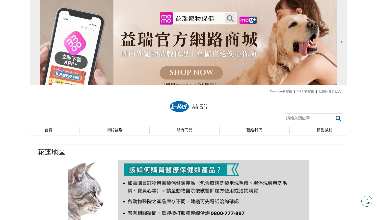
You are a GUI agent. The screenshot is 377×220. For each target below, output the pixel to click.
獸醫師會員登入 (330, 6)
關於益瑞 (115, 45)
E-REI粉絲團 (305, 6)
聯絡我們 (254, 45)
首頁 (49, 45)
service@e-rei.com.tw (242, 206)
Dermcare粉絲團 (281, 6)
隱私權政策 (188, 196)
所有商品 (184, 45)
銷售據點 (324, 45)
